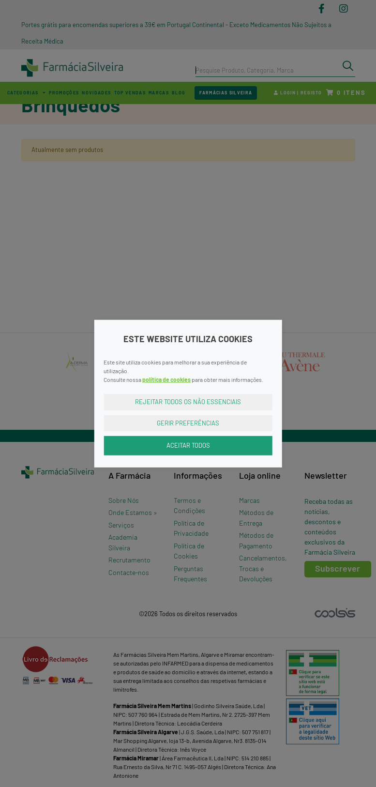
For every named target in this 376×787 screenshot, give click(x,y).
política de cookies (166, 379)
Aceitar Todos (188, 445)
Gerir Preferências (188, 422)
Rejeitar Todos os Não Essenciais (188, 402)
